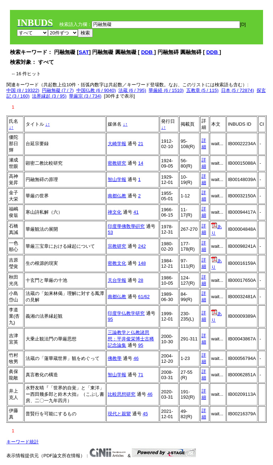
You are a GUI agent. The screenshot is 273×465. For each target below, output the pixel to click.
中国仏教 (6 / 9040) (96, 90)
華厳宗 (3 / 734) (85, 96)
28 (140, 280)
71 (140, 374)
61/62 (144, 296)
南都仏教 (117, 195)
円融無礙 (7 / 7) (58, 90)
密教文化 (117, 263)
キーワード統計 (22, 441)
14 (140, 163)
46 (135, 358)
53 (110, 232)
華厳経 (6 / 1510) (166, 90)
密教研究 (117, 163)
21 (140, 143)
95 (110, 319)
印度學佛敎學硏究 (126, 226)
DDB (147, 52)
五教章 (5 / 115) (202, 90)
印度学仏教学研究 (126, 313)
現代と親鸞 (119, 413)
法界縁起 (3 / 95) (49, 96)
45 (145, 413)
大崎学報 (117, 143)
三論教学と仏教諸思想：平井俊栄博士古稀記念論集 (131, 339)
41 (135, 212)
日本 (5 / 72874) (237, 90)
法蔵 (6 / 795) (132, 90)
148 (142, 263)
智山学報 (117, 179)
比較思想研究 (121, 394)
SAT (84, 52)
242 (142, 246)
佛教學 (115, 358)
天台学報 (117, 280)
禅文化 (115, 212)
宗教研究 (117, 246)
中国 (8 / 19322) (22, 90)
